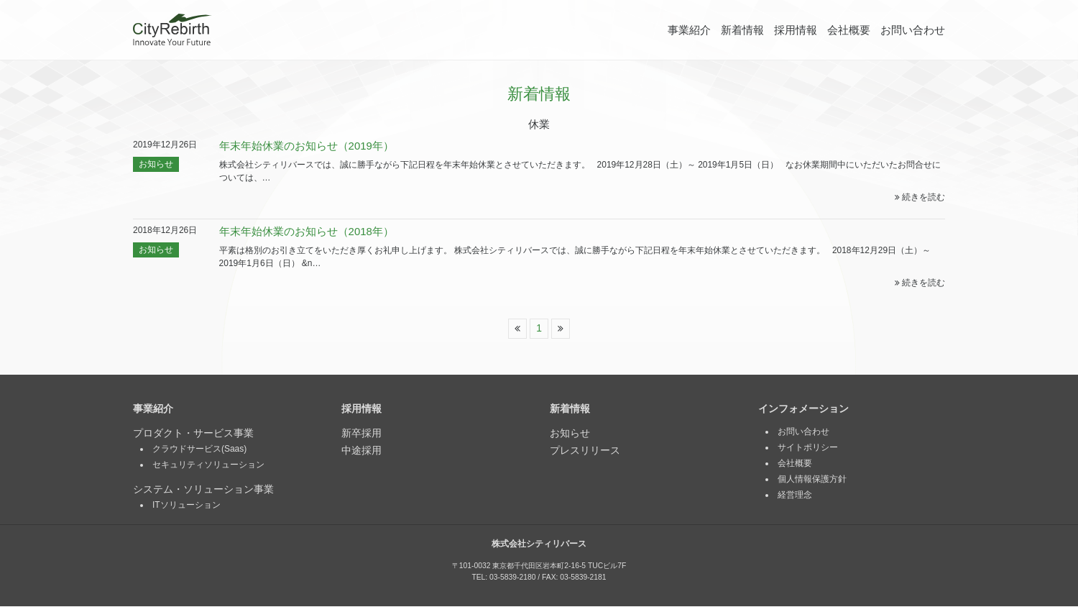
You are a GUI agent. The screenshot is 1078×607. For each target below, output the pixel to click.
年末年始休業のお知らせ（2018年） (306, 231)
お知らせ (156, 164)
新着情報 (742, 30)
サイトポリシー (808, 448)
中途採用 (361, 451)
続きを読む (920, 197)
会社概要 (848, 30)
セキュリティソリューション (208, 465)
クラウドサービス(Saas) (199, 449)
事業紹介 (689, 30)
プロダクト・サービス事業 (193, 433)
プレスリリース (585, 451)
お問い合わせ (912, 30)
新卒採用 (361, 433)
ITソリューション (186, 506)
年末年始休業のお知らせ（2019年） (306, 146)
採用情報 (795, 30)
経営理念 (795, 495)
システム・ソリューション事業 (203, 490)
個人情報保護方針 (812, 480)
